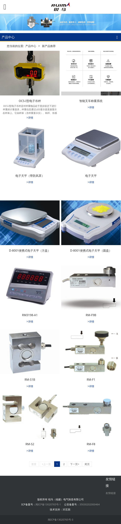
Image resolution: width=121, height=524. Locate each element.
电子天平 (91, 176)
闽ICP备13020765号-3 (60, 519)
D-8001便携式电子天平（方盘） (30, 251)
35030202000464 (89, 504)
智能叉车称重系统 (91, 101)
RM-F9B (91, 315)
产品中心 (30, 46)
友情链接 (111, 493)
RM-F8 (91, 444)
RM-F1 (91, 380)
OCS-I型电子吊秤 (30, 101)
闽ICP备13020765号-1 (48, 504)
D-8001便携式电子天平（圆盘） (91, 251)
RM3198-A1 (30, 315)
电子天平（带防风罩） (29, 176)
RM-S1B (29, 380)
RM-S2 (30, 444)
